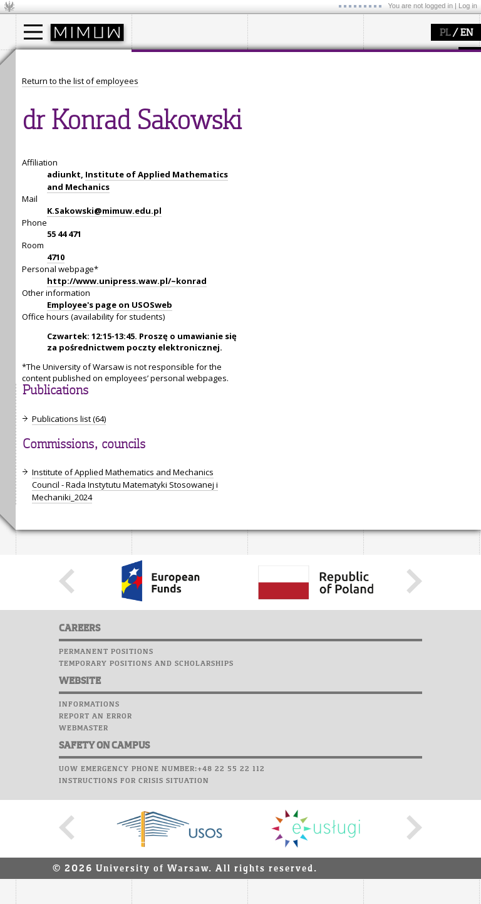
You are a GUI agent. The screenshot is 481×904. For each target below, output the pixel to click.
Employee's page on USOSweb (109, 420)
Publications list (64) (69, 534)
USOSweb (384, 56)
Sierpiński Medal (294, 131)
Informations (89, 820)
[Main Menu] (33, 32)
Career (380, 116)
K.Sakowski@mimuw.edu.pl (104, 326)
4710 (56, 373)
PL (445, 33)
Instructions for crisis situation (134, 896)
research (280, 61)
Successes (386, 140)
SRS (418, 56)
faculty (158, 61)
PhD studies (54, 109)
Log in (467, 5)
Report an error (95, 832)
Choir (377, 128)
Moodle (381, 68)
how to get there (178, 86)
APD (440, 56)
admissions (53, 131)
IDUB (272, 143)
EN (466, 33)
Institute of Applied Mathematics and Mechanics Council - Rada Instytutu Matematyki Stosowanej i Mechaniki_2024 (125, 600)
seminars (281, 97)
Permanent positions (106, 767)
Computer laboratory (414, 80)
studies (43, 61)
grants (275, 120)
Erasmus (48, 120)
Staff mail (388, 104)
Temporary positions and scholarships (146, 779)
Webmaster (83, 844)
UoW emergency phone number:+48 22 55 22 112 (162, 884)
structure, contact (180, 97)
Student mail (395, 92)
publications (286, 109)
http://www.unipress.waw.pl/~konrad (127, 396)
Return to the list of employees (80, 196)
